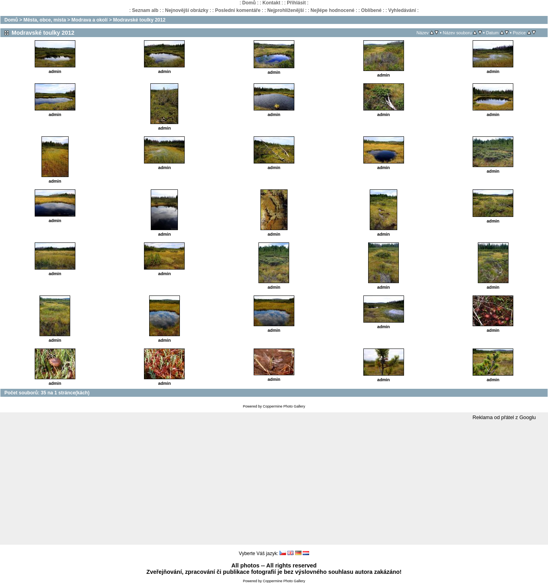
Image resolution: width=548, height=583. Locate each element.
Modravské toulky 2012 (139, 20)
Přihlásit (296, 3)
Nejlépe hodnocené (333, 10)
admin (55, 71)
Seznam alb (145, 10)
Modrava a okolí (89, 20)
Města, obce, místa (45, 20)
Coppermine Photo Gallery (284, 406)
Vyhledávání (402, 10)
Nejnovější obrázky (187, 10)
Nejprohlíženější (285, 10)
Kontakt (271, 3)
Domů (249, 3)
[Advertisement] (274, 483)
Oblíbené (371, 10)
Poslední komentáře (237, 10)
